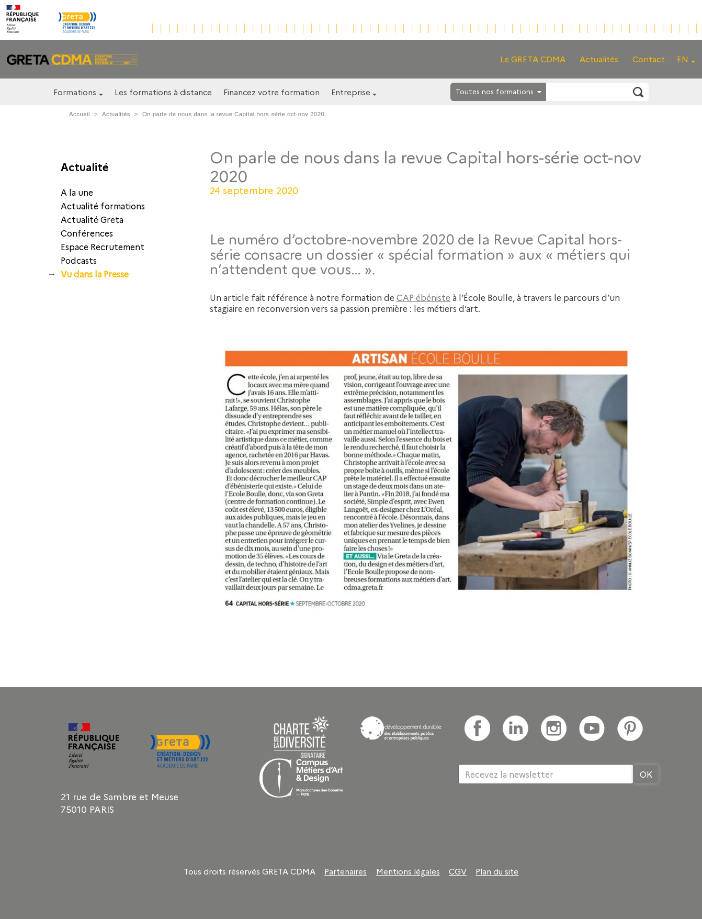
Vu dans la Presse (95, 273)
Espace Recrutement (102, 246)
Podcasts (79, 260)
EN (682, 58)
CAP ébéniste (423, 297)
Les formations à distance (163, 91)
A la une (77, 192)
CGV (458, 871)
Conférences (87, 233)
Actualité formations (103, 205)
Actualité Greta (92, 219)
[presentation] (537, 818)
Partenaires (345, 871)
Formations (74, 91)
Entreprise (350, 91)
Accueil (79, 114)
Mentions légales (408, 871)
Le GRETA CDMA (532, 58)
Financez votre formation (271, 91)
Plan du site (496, 871)
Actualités (599, 58)
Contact (648, 58)
